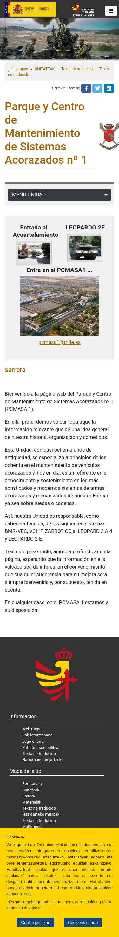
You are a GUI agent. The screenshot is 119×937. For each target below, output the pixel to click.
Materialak (31, 802)
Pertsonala (32, 783)
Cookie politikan (35, 922)
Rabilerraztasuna (37, 735)
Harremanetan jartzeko (43, 759)
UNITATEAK (45, 69)
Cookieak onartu (83, 922)
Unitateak (30, 790)
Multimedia (32, 826)
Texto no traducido (77, 69)
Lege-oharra (33, 741)
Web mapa (32, 729)
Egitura (28, 796)
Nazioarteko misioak (40, 814)
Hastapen (20, 69)
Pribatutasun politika (40, 747)
